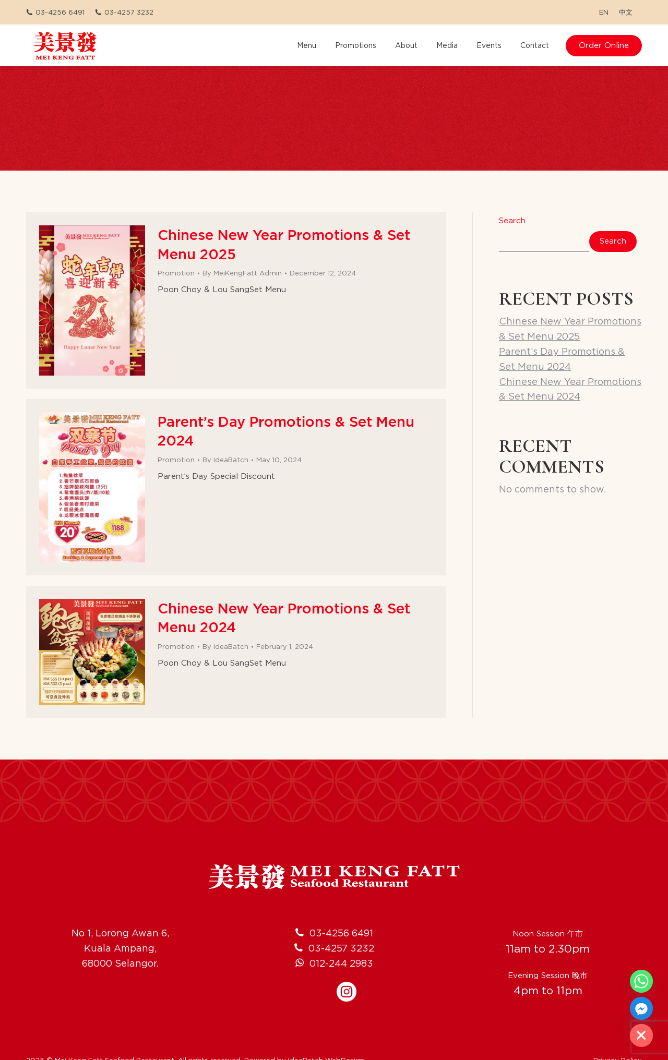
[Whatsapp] (641, 981)
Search (512, 220)
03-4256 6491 (55, 12)
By (242, 273)
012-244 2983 (341, 949)
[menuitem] (604, 12)
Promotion (176, 273)
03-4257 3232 (124, 12)
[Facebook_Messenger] (641, 1008)
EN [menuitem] (604, 12)
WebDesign (344, 1047)
